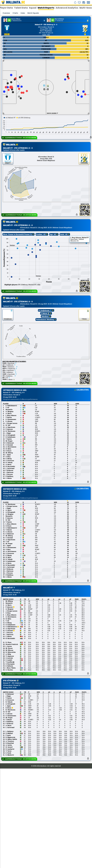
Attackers (45, 366)
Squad (32, 7)
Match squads (33, 13)
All (44, 284)
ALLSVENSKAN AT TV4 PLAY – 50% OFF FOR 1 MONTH (20, 137)
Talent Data (21, 7)
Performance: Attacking (45, 369)
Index (23, 13)
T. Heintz (45, 363)
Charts (15, 13)
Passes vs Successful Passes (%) (20, 284)
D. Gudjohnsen (45, 360)
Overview (6, 13)
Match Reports (46, 7)
